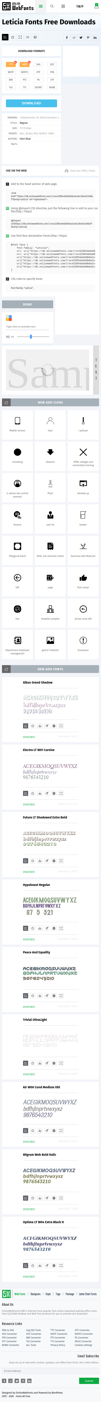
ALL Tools (31, 1345)
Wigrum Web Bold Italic (39, 1155)
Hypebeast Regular (36, 885)
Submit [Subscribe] (89, 1380)
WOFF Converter (59, 1334)
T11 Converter (58, 1341)
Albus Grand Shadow (38, 682)
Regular (24, 123)
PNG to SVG (8, 1330)
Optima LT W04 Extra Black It (43, 1222)
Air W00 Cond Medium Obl (41, 1087)
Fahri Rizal (25, 138)
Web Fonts (19, 1294)
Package (70, 1294)
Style (48, 1294)
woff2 (24, 72)
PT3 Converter (58, 1337)
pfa (52, 72)
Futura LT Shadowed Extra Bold (45, 817)
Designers (36, 1294)
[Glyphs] (27, 37)
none (52, 87)
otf (38, 72)
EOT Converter (33, 1334)
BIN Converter (33, 1337)
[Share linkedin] (95, 38)
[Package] (35, 37)
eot (52, 64)
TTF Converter (58, 1330)
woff (11, 72)
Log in (80, 6)
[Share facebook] (67, 38)
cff (52, 79)
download (31, 103)
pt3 (25, 79)
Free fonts (18, 6)
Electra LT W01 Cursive (39, 750)
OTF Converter (82, 1330)
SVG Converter (9, 1334)
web (24, 64)
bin (11, 79)
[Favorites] (12, 37)
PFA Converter (9, 1337)
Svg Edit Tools (33, 1330)
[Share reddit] (74, 38)
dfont (38, 87)
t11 (24, 87)
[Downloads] (39, 725)
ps (38, 79)
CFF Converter (9, 1341)
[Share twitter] (81, 38)
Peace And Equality (36, 952)
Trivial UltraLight (35, 1020)
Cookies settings (83, 1345)
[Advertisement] (82, 61)
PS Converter (81, 1337)
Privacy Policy (58, 1345)
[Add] (5, 37)
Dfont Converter (83, 1341)
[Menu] (63, 6)
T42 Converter (33, 1341)
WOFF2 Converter (84, 1334)
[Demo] (20, 37)
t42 (11, 87)
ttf (11, 64)
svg (38, 64)
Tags (58, 1294)
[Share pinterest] (88, 38)
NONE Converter (10, 1345)
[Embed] (54, 725)
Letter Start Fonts (88, 1294)
